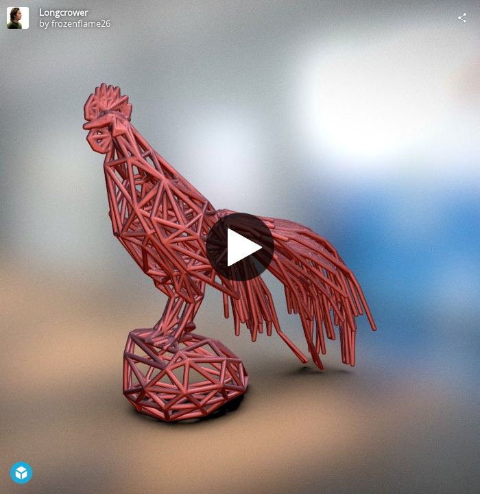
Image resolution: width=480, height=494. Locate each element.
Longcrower (63, 12)
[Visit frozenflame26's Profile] (18, 18)
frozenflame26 (80, 23)
